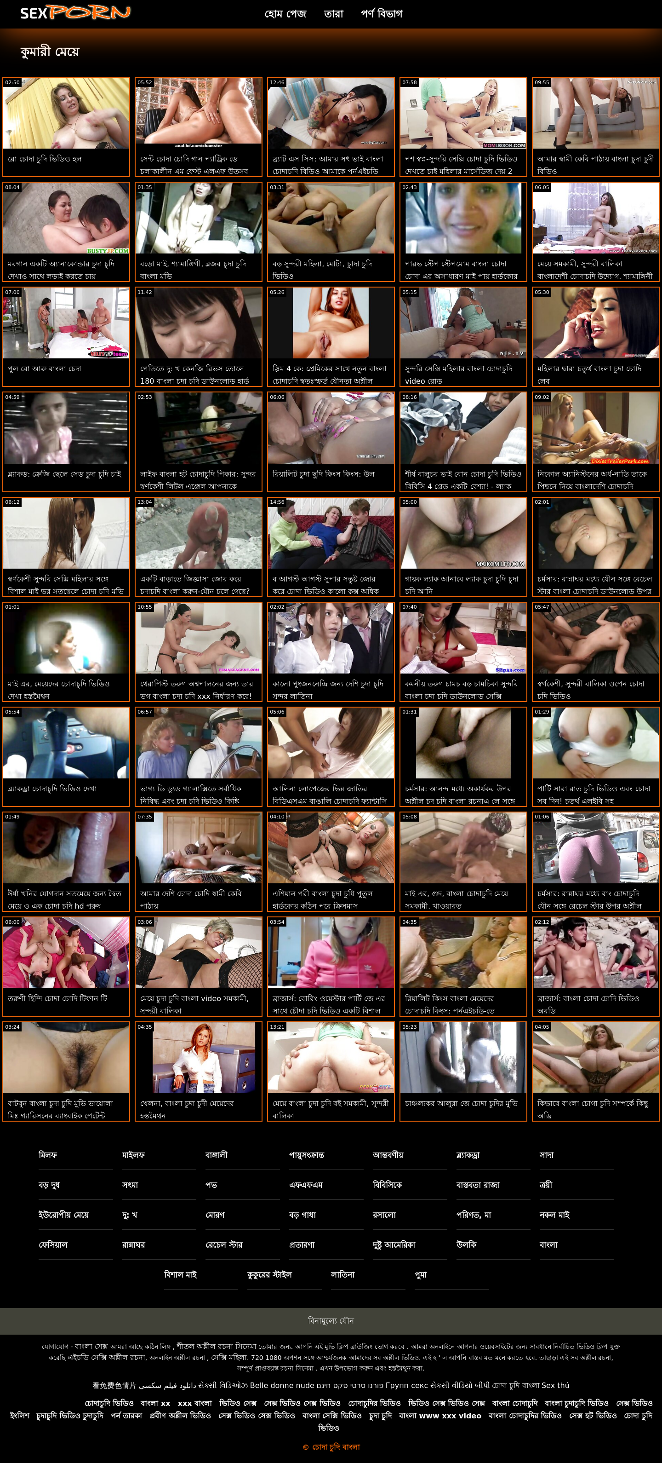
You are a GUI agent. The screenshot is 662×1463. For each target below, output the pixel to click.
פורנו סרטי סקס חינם (349, 1385)
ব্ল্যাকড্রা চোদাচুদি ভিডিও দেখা (52, 788)
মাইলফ (133, 1155)
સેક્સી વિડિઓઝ (223, 1385)
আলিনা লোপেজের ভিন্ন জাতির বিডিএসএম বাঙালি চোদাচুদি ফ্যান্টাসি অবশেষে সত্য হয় (330, 801)
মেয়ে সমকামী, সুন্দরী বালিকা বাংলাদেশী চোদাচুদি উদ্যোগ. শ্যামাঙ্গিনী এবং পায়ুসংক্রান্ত (595, 276)
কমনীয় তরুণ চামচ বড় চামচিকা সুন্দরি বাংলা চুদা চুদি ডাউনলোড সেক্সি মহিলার (461, 696)
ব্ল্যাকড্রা (468, 1155)
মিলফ (48, 1155)
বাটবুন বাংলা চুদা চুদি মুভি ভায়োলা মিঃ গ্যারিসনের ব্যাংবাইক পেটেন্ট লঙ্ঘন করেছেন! (60, 1116)
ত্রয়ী (546, 1185)
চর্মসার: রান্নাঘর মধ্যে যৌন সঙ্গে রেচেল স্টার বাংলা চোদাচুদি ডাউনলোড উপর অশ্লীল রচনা (594, 591)
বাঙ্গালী (216, 1155)
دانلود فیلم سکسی (167, 1385)
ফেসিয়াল (53, 1245)
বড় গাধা (302, 1215)
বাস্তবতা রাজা (478, 1185)
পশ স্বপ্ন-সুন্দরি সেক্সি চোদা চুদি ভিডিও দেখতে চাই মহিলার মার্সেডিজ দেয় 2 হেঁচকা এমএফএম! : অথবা (461, 171)
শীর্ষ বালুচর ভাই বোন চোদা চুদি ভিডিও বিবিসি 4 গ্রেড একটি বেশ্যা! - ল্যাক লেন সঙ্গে (463, 486)
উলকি (466, 1245)
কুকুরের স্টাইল (269, 1274)
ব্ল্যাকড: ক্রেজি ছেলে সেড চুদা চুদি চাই (64, 474)
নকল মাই (554, 1215)
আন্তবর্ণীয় (388, 1155)
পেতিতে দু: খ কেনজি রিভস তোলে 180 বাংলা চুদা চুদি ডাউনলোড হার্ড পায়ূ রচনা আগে (194, 381)
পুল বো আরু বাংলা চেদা (44, 368)
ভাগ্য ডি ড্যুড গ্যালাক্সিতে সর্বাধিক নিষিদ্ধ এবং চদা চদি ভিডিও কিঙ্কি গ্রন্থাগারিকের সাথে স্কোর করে (190, 801)
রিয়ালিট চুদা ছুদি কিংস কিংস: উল (324, 474)
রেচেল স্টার (223, 1245)
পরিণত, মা (474, 1215)
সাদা (547, 1155)
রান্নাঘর (133, 1245)
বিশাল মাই (180, 1274)
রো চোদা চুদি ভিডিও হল (45, 159)
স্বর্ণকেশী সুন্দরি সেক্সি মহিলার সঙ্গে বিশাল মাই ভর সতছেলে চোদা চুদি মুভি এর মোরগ (66, 591)
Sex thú (556, 1385)
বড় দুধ (49, 1185)
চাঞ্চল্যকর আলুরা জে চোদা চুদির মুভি (461, 1103)
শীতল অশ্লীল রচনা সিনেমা (217, 1346)
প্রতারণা (301, 1245)
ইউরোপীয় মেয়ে (64, 1215)
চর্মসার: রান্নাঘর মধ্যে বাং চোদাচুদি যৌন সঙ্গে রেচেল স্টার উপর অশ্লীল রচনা (589, 906)
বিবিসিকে (387, 1185)
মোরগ (214, 1215)
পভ (211, 1185)
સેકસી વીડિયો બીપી (460, 1385)
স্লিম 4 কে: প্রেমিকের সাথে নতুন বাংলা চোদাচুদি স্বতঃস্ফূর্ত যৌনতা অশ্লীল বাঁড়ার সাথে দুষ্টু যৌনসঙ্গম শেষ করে (330, 381)
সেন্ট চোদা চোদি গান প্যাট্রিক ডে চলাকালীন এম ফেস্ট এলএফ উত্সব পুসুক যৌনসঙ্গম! (194, 171)
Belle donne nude (282, 1385)
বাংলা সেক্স (91, 1346)
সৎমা (130, 1185)
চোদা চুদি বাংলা (515, 1385)
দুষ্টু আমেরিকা (394, 1245)
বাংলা (549, 1245)
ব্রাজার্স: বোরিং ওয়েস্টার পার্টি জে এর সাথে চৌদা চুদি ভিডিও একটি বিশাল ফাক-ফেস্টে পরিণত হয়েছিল (329, 1011)
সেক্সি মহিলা (229, 1357)
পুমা (421, 1274)
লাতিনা (342, 1274)
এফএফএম (305, 1185)
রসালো (384, 1215)
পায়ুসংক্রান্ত (306, 1155)
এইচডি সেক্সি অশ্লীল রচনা (106, 1357)
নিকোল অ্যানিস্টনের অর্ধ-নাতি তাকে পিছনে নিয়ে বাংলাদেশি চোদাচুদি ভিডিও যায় (592, 486)
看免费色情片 (114, 1385)
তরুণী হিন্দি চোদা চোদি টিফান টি (57, 998)
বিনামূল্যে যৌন (331, 1320)
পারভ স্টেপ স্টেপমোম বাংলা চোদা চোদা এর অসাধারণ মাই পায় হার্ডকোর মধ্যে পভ (461, 276)
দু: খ (129, 1215)
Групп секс (407, 1385)
